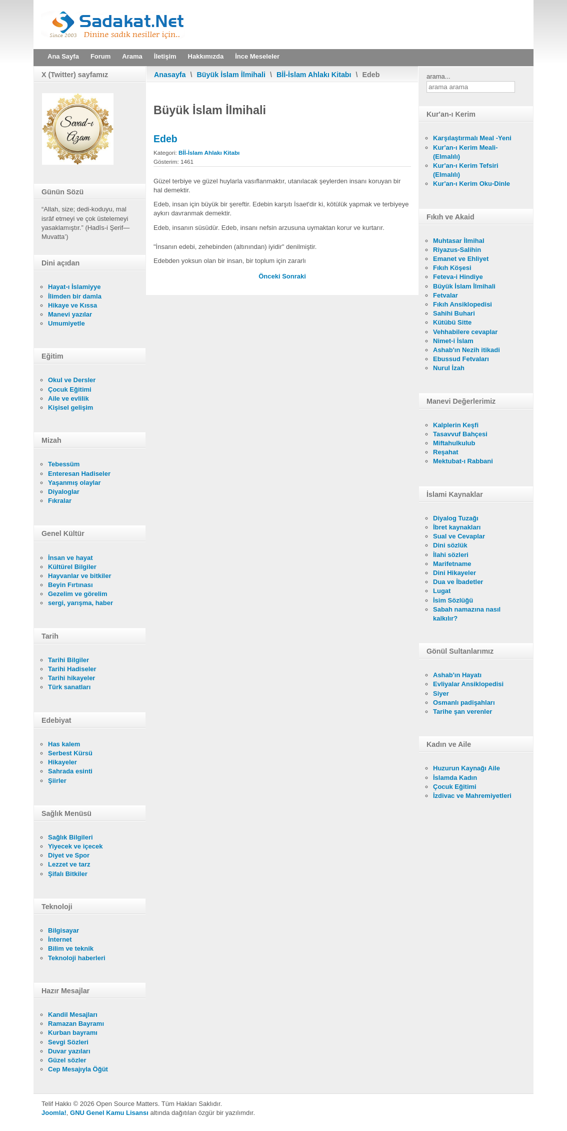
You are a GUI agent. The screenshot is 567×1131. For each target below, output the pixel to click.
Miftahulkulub (454, 443)
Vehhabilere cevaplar (465, 332)
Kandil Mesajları (73, 1014)
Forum (100, 56)
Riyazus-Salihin (457, 249)
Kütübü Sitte (452, 322)
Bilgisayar (63, 930)
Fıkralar (60, 500)
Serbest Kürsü (70, 753)
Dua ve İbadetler (458, 582)
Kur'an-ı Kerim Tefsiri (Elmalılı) (465, 170)
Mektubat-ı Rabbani (463, 461)
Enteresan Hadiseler (79, 473)
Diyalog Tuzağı (455, 518)
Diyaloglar (64, 491)
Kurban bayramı (73, 1032)
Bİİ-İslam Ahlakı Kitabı (314, 75)
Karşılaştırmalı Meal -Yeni (472, 138)
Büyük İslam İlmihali (231, 75)
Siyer (441, 693)
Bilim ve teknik (71, 948)
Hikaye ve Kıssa (72, 305)
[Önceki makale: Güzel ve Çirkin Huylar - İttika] (270, 276)
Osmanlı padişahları (464, 702)
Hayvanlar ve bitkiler (79, 576)
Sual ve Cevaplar (459, 536)
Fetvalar (445, 295)
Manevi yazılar (70, 314)
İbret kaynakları (456, 527)
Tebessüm (64, 464)
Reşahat (445, 452)
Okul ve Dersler (72, 380)
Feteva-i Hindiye (458, 276)
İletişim (165, 56)
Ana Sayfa (63, 56)
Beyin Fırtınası (70, 585)
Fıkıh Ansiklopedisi (462, 304)
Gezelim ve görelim (78, 594)
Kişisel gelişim (70, 407)
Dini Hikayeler (454, 573)
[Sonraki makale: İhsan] (294, 276)
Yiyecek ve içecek (75, 846)
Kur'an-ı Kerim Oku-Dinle (471, 183)
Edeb (166, 138)
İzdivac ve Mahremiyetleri (472, 795)
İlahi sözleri (450, 554)
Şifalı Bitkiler (68, 874)
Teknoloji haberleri (77, 958)
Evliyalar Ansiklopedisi (468, 684)
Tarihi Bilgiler (68, 660)
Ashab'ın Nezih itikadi (466, 350)
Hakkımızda (206, 56)
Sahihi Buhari (454, 313)
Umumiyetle (66, 323)
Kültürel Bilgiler (72, 567)
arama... (438, 76)
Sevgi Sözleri (68, 1042)
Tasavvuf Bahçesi (460, 434)
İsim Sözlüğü (453, 600)
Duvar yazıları (69, 1051)
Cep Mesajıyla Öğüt (78, 1069)
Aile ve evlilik (68, 398)
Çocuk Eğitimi (70, 389)
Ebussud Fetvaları (461, 359)
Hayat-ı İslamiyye (74, 287)
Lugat (441, 591)
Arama (132, 56)
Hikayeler (62, 762)
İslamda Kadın (455, 777)
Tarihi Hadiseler (72, 669)
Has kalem (64, 744)
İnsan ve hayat (70, 557)
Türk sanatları (69, 687)
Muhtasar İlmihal (458, 240)
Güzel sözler (67, 1060)
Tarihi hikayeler (71, 678)
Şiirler (57, 780)
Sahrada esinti (70, 771)
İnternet (60, 939)
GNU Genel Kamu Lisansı (109, 1112)
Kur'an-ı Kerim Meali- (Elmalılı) (465, 152)
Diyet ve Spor (69, 855)
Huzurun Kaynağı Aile (466, 768)
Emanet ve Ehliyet (460, 258)
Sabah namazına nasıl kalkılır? (466, 614)
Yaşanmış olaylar (74, 482)
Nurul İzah (448, 368)
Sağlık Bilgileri (70, 837)
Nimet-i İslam (453, 341)
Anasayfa (170, 75)
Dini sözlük (450, 545)
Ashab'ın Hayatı (457, 675)
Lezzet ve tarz (69, 864)
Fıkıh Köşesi (452, 267)
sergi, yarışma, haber (80, 603)
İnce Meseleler (257, 56)
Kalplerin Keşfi (455, 425)
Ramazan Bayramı (76, 1023)
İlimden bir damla (75, 296)
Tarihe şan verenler (462, 711)
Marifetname (452, 564)
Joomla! (54, 1112)
